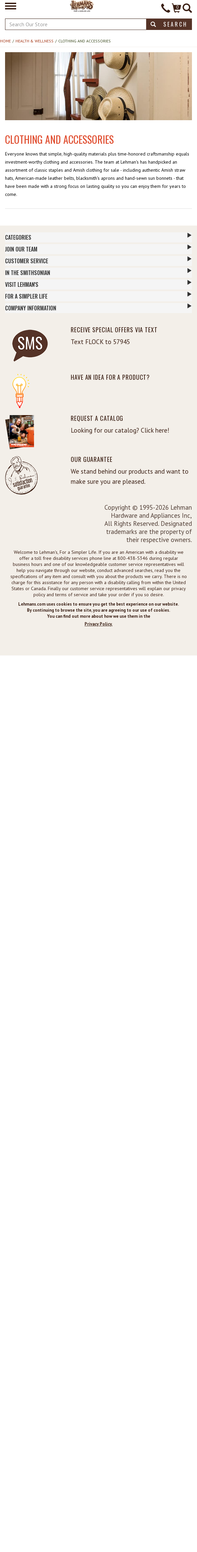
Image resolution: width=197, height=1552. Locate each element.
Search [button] (169, 24)
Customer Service (98, 260)
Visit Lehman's (98, 284)
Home (5, 40)
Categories (98, 237)
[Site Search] (187, 9)
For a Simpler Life (98, 296)
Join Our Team (98, 248)
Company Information (98, 307)
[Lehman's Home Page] (82, 5)
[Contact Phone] (165, 9)
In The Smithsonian (98, 272)
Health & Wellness (34, 40)
